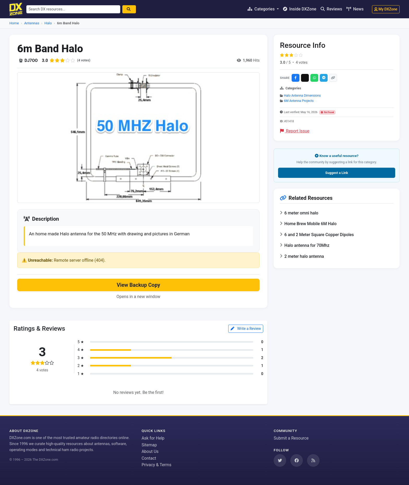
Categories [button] (262, 9)
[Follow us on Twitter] (280, 460)
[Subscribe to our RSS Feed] (313, 460)
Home (14, 23)
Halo (48, 23)
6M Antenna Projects (299, 101)
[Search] (131, 9)
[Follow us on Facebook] (296, 460)
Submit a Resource (291, 438)
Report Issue (294, 130)
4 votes (302, 62)
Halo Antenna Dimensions (302, 95)
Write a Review (246, 329)
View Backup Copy (138, 286)
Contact (149, 458)
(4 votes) (84, 60)
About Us (150, 451)
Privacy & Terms (156, 465)
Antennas (31, 23)
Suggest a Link (336, 173)
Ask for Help (153, 438)
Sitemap (149, 444)
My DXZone (385, 9)
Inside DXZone (299, 9)
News (355, 9)
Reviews (331, 9)
